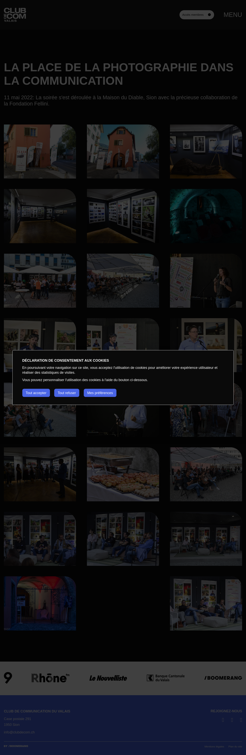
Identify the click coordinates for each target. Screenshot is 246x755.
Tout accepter (36, 393)
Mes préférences (102, 393)
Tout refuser (68, 393)
